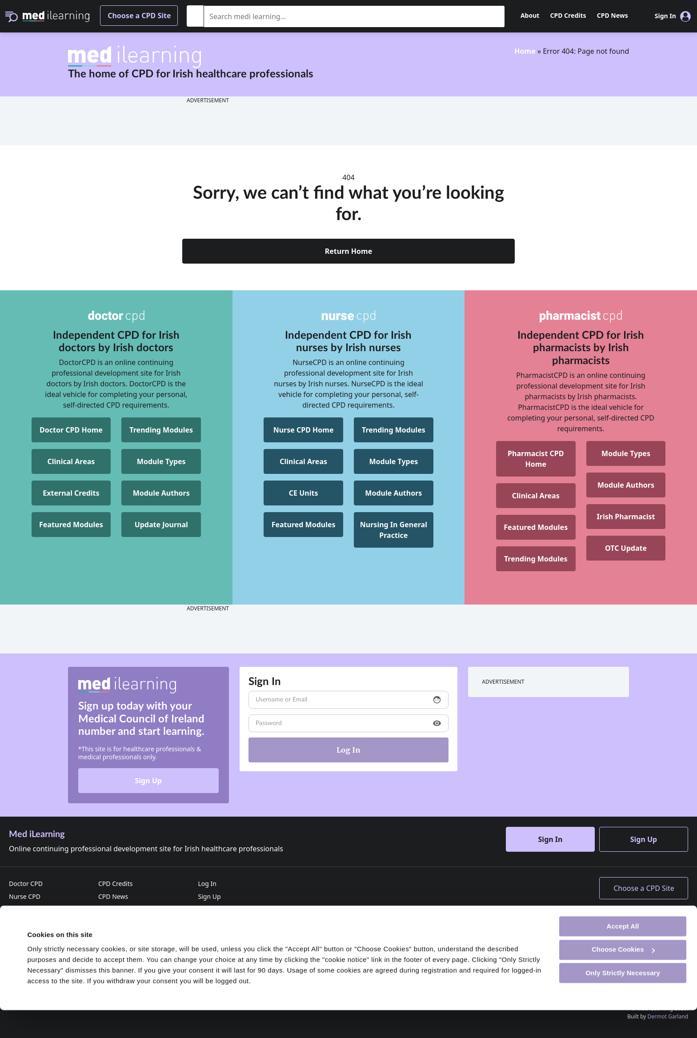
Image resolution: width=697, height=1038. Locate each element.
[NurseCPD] (349, 316)
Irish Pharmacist (626, 516)
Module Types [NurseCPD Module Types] (393, 461)
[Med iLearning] (56, 15)
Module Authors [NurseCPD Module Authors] (393, 493)
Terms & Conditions (127, 922)
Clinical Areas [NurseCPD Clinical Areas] (303, 461)
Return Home (349, 251)
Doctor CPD (26, 883)
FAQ (204, 922)
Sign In (550, 839)
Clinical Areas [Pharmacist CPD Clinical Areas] (536, 496)
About (530, 15)
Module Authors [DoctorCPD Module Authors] (161, 493)
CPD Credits (568, 15)
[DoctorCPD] (116, 316)
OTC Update (626, 548)
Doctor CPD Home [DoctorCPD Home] (71, 430)
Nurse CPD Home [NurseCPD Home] (303, 430)
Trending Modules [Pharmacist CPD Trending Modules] (536, 559)
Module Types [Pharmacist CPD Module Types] (625, 453)
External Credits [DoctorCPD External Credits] (71, 493)
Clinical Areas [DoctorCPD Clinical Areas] (71, 461)
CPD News (612, 15)
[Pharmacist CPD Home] (536, 459)
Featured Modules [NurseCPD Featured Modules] (304, 524)
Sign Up (148, 781)
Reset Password (221, 909)
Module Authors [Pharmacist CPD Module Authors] (625, 485)
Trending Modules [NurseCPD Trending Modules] (393, 430)
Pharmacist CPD (32, 909)
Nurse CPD (24, 896)
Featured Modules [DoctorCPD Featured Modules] (71, 524)
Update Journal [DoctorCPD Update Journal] (161, 524)
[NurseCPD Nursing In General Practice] (393, 530)
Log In (207, 883)
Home (524, 51)
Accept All (623, 954)
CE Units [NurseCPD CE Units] (303, 493)
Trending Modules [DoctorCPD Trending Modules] (161, 430)
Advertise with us (123, 909)
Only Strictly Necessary (622, 1000)
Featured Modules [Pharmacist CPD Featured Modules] (536, 527)
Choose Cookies (623, 977)
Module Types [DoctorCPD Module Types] (161, 461)
